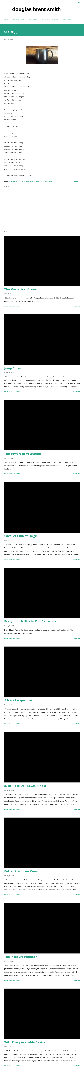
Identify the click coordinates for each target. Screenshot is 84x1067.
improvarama (33, 19)
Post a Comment (14, 306)
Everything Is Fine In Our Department (32, 621)
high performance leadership (50, 19)
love (10, 181)
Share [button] (76, 181)
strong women (47, 181)
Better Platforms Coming (22, 871)
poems (14, 181)
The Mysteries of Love (20, 289)
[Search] (71, 3)
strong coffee (27, 181)
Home (6, 19)
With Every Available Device (24, 1042)
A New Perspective (18, 700)
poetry (19, 181)
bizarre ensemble (68, 19)
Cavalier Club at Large (20, 536)
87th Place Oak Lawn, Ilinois (25, 786)
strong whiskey (37, 181)
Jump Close (12, 368)
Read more (76, 306)
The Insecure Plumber (20, 957)
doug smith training (18, 19)
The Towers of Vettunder (22, 454)
